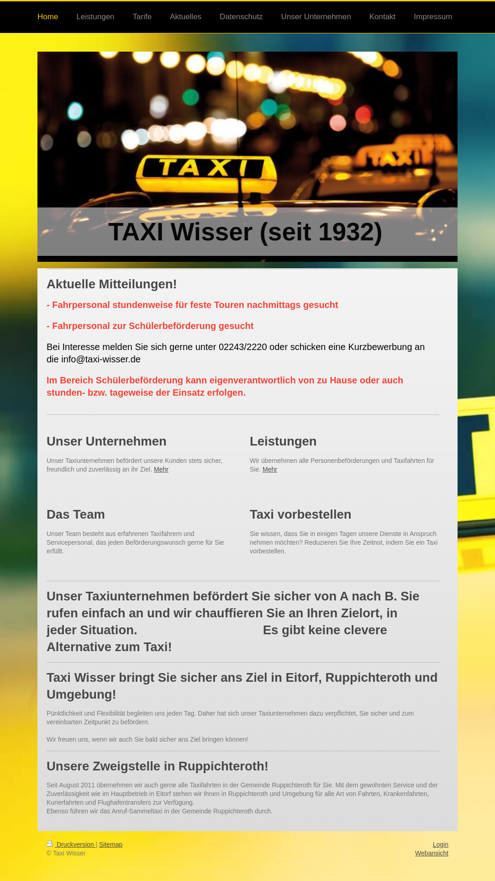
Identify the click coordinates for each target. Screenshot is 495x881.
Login (440, 844)
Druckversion (71, 844)
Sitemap (110, 844)
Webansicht (431, 853)
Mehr (161, 469)
